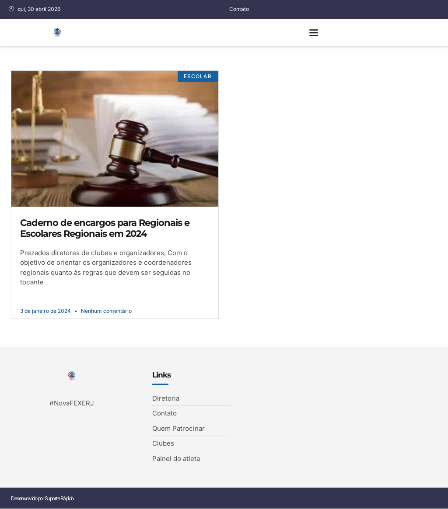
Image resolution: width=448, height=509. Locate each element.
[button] (314, 32)
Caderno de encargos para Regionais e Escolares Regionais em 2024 (104, 228)
